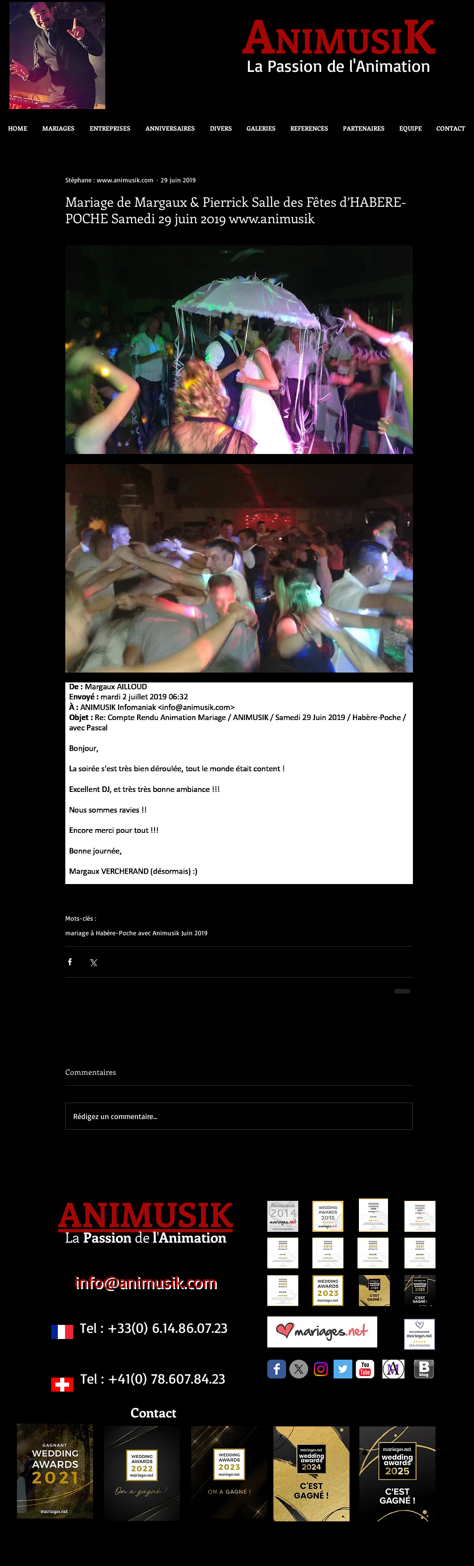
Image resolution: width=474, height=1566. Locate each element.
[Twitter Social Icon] (343, 1369)
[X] (298, 1369)
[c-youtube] (365, 1369)
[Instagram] (320, 1369)
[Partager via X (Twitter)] (92, 961)
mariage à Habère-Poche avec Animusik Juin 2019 (136, 933)
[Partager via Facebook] (69, 961)
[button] (218, 128)
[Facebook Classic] (276, 1369)
